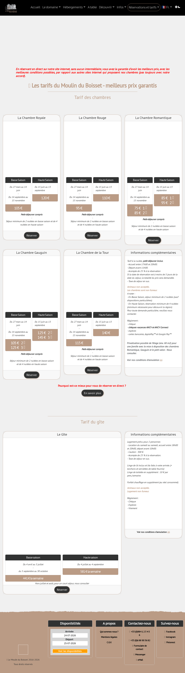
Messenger (139, 654)
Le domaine (50, 7)
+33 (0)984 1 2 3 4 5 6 (139, 633)
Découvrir (105, 7)
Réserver (31, 235)
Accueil (35, 7)
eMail (139, 659)
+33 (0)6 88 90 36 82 (139, 640)
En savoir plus (92, 393)
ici (161, 360)
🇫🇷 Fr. (165, 7)
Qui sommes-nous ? (109, 631)
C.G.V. (109, 642)
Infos (120, 7)
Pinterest (170, 642)
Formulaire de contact (139, 647)
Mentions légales (109, 637)
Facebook (169, 631)
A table (92, 7)
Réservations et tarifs (142, 7)
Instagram (170, 637)
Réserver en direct (92, 669)
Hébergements (73, 7)
